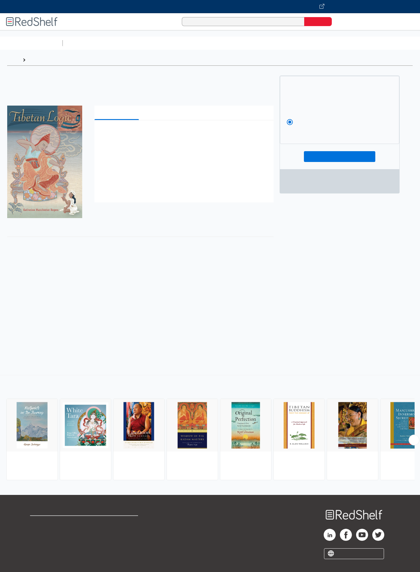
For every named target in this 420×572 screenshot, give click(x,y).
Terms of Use (118, 523)
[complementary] (210, 428)
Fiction (339, 43)
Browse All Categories (31, 43)
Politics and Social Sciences (296, 43)
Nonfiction (363, 43)
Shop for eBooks (49, 523)
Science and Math (117, 43)
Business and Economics (232, 43)
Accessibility (116, 542)
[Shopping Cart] (344, 21)
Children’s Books (398, 43)
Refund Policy (117, 532)
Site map (40, 552)
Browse (37, 60)
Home (13, 60)
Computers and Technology (171, 43)
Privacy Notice (46, 542)
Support (39, 532)
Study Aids (81, 43)
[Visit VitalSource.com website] (210, 6)
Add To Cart (340, 156)
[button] (185, 134)
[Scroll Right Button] (414, 440)
